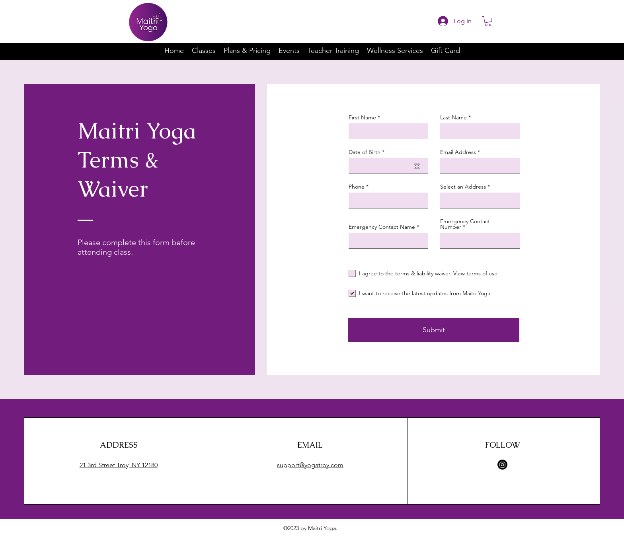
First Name (362, 117)
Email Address (458, 152)
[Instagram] (502, 465)
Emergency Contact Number (465, 224)
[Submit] (433, 330)
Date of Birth (368, 152)
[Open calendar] (417, 166)
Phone (357, 186)
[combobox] (480, 201)
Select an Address (463, 186)
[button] (488, 21)
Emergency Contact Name (382, 227)
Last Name (453, 117)
